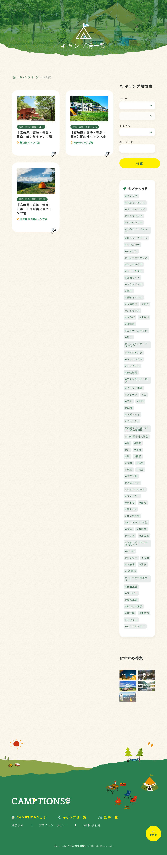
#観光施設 (131, 599)
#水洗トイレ (132, 482)
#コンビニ (131, 619)
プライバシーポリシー (53, 825)
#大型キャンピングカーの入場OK (136, 428)
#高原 (140, 469)
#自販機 (141, 529)
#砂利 (128, 407)
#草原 (128, 469)
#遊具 (142, 502)
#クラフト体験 (134, 387)
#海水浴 (130, 323)
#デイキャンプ (134, 215)
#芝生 (128, 401)
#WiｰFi (130, 551)
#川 (127, 449)
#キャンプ (131, 196)
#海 (127, 443)
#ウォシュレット (135, 489)
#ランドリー (132, 496)
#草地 (140, 401)
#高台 (137, 449)
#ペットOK (132, 421)
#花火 (145, 304)
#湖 (127, 456)
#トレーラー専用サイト (136, 578)
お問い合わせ (92, 825)
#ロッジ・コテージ (136, 237)
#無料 (128, 290)
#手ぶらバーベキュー (136, 230)
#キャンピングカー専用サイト (136, 543)
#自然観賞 (131, 372)
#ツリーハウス (134, 264)
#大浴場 (130, 564)
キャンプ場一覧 (29, 77)
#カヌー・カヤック (136, 330)
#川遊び (144, 317)
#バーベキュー (134, 222)
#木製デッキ (132, 414)
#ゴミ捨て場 (132, 515)
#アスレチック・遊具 (136, 380)
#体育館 (144, 613)
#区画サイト (132, 277)
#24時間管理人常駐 (136, 436)
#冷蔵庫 (144, 535)
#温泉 (142, 564)
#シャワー (131, 557)
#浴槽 (145, 557)
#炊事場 (130, 502)
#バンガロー (132, 244)
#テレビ (130, 535)
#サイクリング (134, 352)
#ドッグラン (132, 365)
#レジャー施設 (134, 606)
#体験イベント (134, 297)
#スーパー (131, 593)
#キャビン (131, 251)
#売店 (128, 529)
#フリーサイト (134, 271)
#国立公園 (131, 476)
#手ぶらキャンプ (135, 202)
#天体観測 (131, 304)
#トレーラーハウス (136, 257)
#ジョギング (132, 310)
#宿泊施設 (131, 586)
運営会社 (17, 825)
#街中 (140, 463)
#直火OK (130, 509)
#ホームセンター (135, 626)
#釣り (128, 337)
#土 (144, 394)
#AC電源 (130, 571)
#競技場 (130, 613)
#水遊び (130, 317)
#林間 (137, 443)
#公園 (128, 463)
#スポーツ (131, 394)
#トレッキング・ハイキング (136, 344)
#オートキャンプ (135, 209)
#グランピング (134, 284)
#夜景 (137, 456)
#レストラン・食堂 (136, 522)
